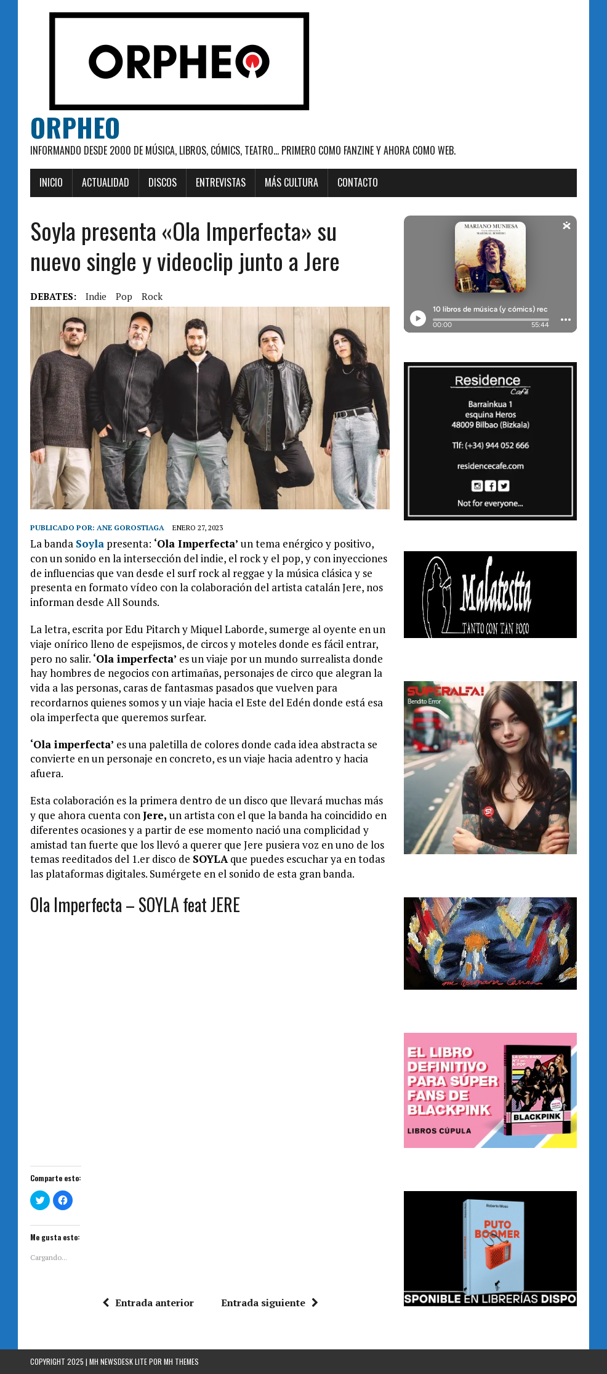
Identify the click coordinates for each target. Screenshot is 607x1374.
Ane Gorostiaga (130, 527)
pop (124, 296)
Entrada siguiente (269, 1302)
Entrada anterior (148, 1302)
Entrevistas (221, 182)
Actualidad (105, 182)
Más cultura (291, 182)
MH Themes (181, 1361)
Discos (162, 182)
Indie (96, 296)
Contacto (357, 182)
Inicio (51, 182)
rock (152, 296)
